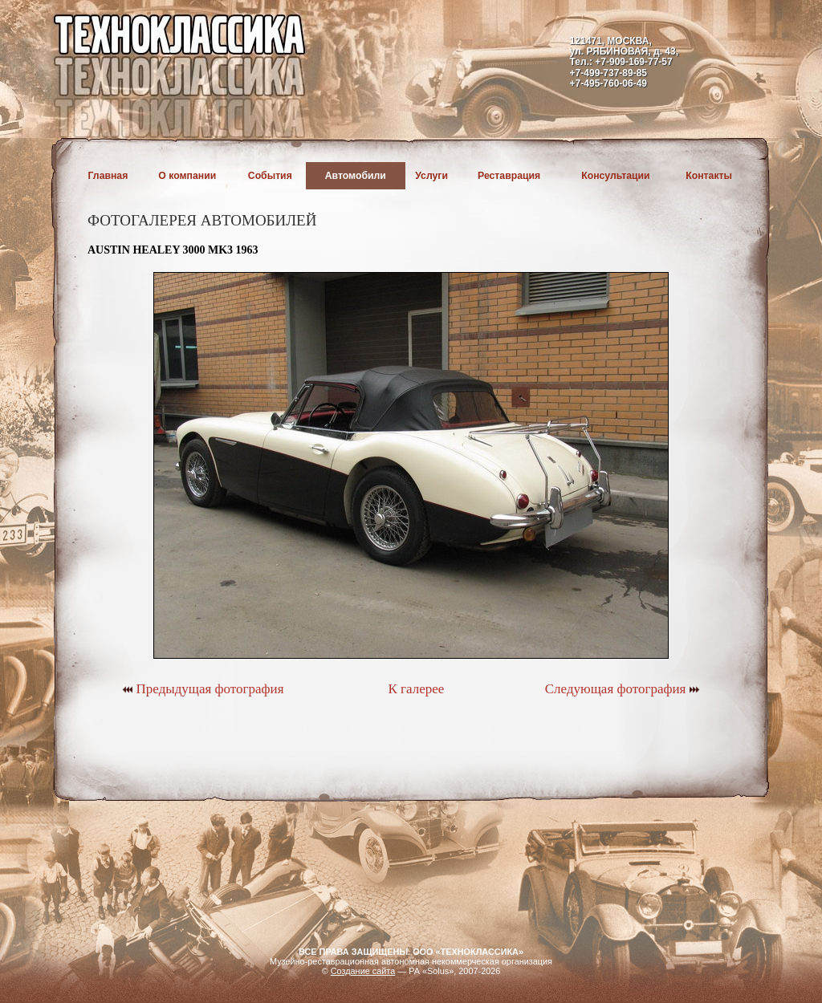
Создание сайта (363, 971)
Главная (108, 175)
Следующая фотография (622, 688)
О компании (187, 175)
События (270, 175)
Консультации (615, 175)
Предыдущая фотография (202, 688)
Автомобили (355, 175)
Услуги (431, 175)
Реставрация (509, 175)
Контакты (709, 175)
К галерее (416, 688)
